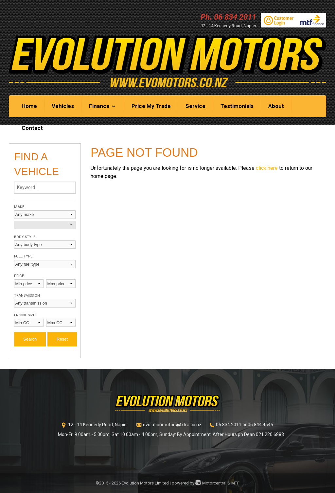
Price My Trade (151, 106)
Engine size (24, 315)
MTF (235, 483)
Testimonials (237, 106)
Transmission (27, 295)
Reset (62, 339)
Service (195, 106)
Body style (24, 237)
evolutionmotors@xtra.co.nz (172, 424)
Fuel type (23, 256)
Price (19, 276)
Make (19, 207)
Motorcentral (210, 483)
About (276, 106)
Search (30, 339)
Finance (102, 106)
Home (29, 106)
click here (267, 168)
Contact (32, 128)
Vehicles (63, 106)
